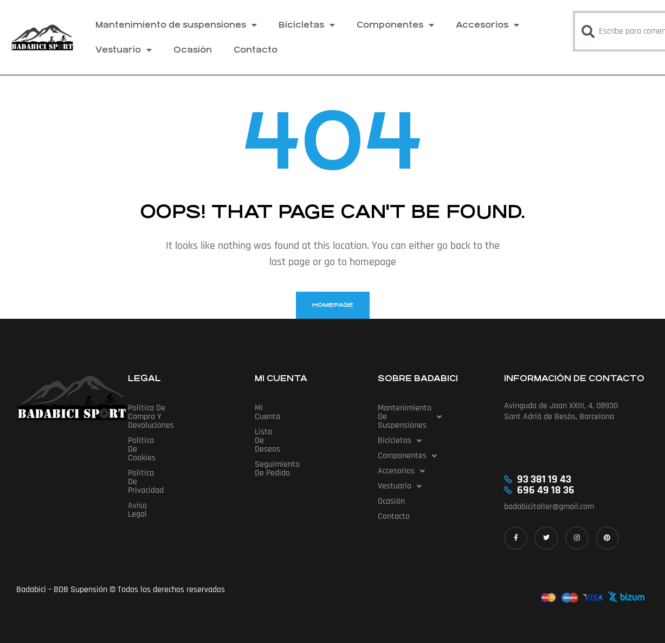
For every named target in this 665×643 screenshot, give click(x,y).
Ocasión (192, 49)
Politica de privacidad (165, 438)
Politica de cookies (161, 423)
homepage (332, 304)
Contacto (255, 49)
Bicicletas (307, 25)
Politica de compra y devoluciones (188, 408)
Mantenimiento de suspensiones (176, 25)
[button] (431, 413)
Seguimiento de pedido (296, 438)
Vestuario (123, 50)
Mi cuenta (272, 408)
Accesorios (487, 25)
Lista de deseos (283, 423)
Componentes (395, 25)
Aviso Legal (148, 453)
